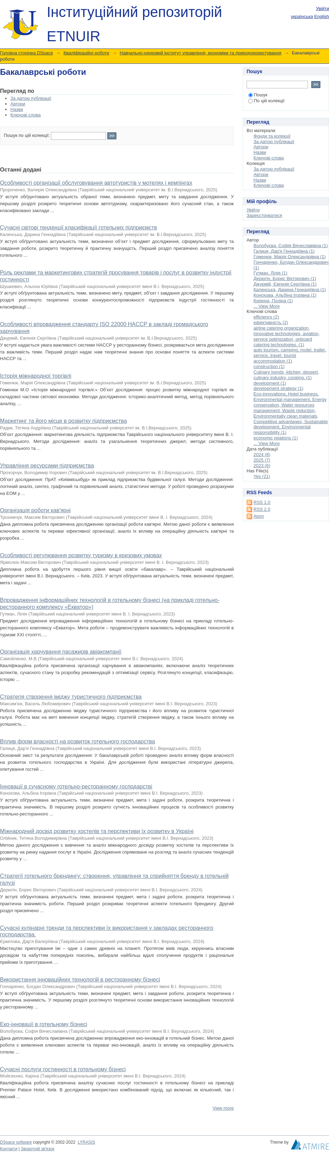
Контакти (8, 1148)
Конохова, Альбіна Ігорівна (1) (285, 295)
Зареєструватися (264, 215)
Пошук (257, 94)
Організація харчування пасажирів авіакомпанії (61, 652)
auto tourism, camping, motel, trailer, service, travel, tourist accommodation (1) (290, 355)
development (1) (270, 383)
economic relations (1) (276, 437)
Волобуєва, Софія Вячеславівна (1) (291, 245)
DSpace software (16, 1142)
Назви (16, 109)
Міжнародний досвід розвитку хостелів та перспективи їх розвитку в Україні (97, 831)
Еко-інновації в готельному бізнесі (43, 1024)
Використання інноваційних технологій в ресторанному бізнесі (80, 979)
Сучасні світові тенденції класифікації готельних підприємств (78, 227)
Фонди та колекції (272, 136)
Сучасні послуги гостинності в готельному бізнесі (63, 1069)
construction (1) (269, 366)
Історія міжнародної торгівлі (35, 376)
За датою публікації (30, 98)
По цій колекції (266, 100)
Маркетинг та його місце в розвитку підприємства (63, 421)
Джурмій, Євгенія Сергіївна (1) (285, 284)
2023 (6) (262, 465)
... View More (267, 306)
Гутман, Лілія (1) (270, 273)
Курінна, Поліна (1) (273, 300)
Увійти (322, 8)
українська (302, 16)
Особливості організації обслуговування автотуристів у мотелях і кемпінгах (96, 183)
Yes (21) (262, 476)
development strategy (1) (278, 388)
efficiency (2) (266, 317)
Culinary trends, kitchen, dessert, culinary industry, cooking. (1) (286, 374)
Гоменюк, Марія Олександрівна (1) (290, 256)
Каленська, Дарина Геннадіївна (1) (290, 289)
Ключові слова (25, 114)
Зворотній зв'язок (37, 1148)
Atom (259, 516)
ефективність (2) (271, 322)
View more (223, 1108)
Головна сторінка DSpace (26, 52)
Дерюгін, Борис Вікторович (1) (285, 278)
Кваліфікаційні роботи (86, 52)
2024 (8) (262, 454)
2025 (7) (262, 460)
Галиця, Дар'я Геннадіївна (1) (284, 251)
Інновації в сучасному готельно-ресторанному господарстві (76, 786)
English (321, 16)
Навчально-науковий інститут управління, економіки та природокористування (201, 52)
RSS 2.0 (262, 509)
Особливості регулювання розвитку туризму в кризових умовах (81, 555)
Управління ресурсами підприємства (47, 466)
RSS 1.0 (262, 502)
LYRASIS (86, 1142)
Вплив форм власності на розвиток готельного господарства (77, 741)
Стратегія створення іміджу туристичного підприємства (71, 697)
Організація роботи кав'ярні (35, 510)
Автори (17, 103)
